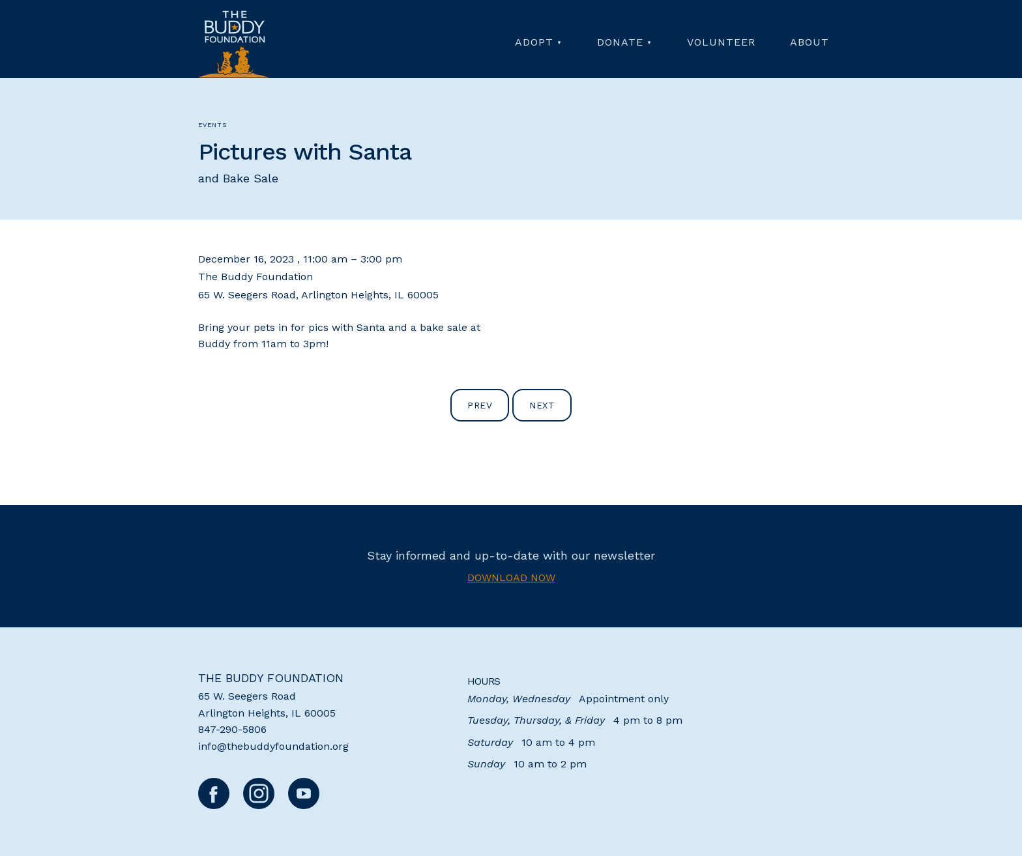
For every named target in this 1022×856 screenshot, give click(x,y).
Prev (479, 405)
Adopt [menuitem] (534, 42)
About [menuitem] (809, 42)
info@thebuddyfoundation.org (273, 746)
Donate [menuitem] (620, 42)
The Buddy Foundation (270, 678)
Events (212, 124)
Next (542, 405)
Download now (511, 577)
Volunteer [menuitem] (721, 42)
